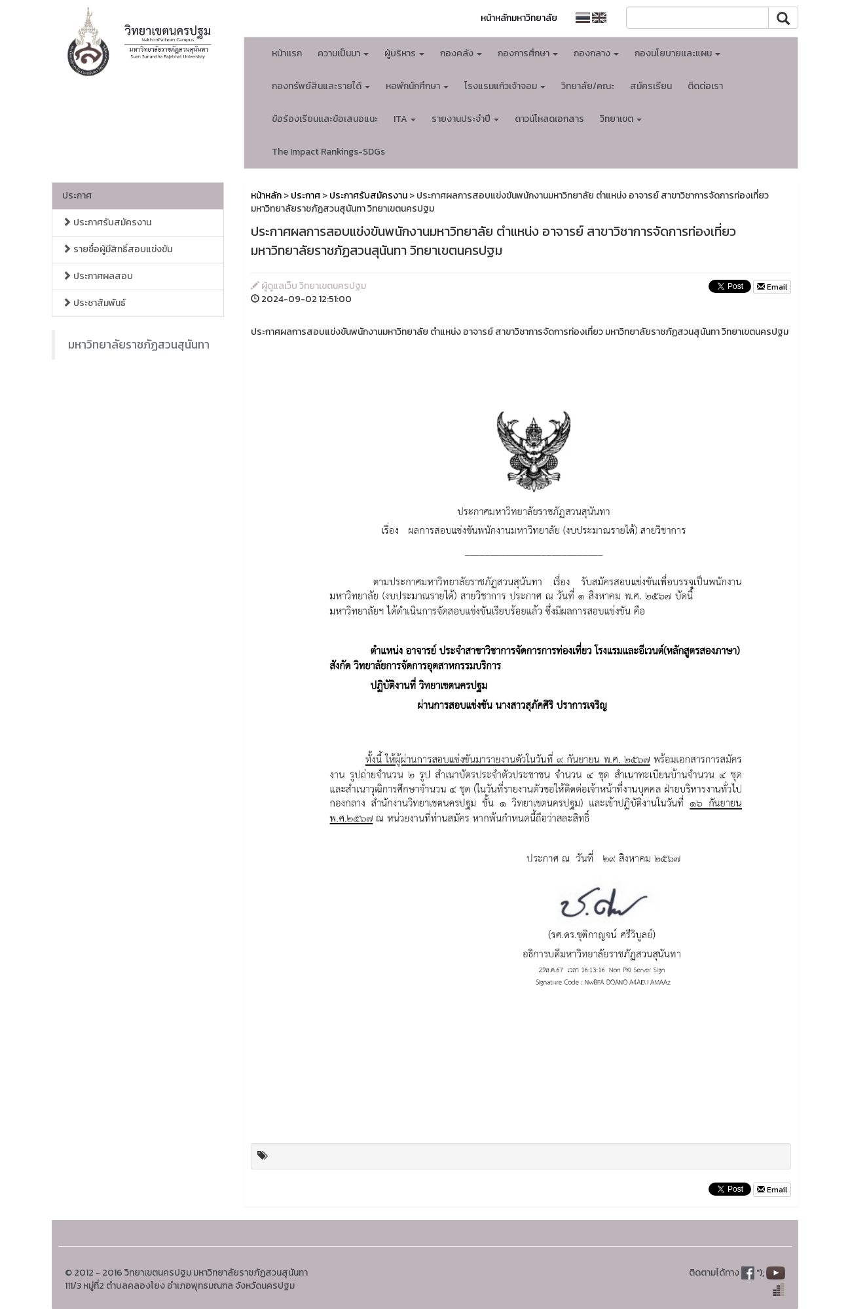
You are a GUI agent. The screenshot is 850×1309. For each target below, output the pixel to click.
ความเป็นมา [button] (343, 53)
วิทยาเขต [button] (621, 119)
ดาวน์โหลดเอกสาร (549, 119)
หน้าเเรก (287, 53)
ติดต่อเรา (705, 86)
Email (772, 287)
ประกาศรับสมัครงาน (106, 222)
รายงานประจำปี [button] (465, 119)
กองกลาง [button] (596, 53)
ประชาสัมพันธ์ (94, 303)
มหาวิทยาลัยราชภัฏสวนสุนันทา (139, 344)
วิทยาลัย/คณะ (587, 86)
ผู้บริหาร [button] (404, 53)
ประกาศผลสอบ (97, 276)
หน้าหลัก (266, 195)
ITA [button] (405, 119)
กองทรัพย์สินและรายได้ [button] (321, 86)
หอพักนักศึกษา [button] (417, 86)
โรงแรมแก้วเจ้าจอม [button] (504, 86)
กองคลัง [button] (461, 53)
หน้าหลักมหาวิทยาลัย (519, 18)
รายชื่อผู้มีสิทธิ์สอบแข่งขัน (117, 249)
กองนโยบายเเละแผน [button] (677, 53)
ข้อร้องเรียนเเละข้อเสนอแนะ (325, 119)
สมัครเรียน (651, 86)
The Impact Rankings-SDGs (328, 152)
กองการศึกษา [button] (528, 53)
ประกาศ (77, 195)
